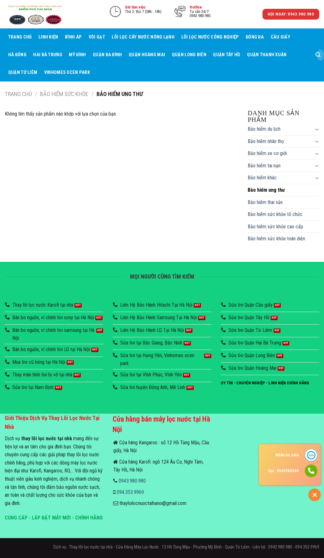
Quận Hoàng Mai (147, 54)
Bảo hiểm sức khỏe (64, 94)
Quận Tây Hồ (226, 54)
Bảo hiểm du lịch (264, 129)
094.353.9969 (130, 492)
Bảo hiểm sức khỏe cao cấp (275, 227)
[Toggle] (316, 129)
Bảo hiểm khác (262, 178)
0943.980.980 (132, 481)
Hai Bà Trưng (47, 54)
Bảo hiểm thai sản (265, 202)
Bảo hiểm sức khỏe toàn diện (276, 239)
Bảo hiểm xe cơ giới (267, 153)
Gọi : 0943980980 (283, 470)
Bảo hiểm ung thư (266, 190)
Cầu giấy (280, 37)
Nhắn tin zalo (287, 455)
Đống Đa (255, 37)
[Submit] (318, 55)
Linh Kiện (48, 37)
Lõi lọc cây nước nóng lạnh (143, 37)
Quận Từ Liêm (22, 72)
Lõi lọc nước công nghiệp (210, 37)
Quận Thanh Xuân (266, 54)
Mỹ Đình (77, 54)
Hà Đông (17, 54)
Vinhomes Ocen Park (67, 72)
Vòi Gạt (97, 37)
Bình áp (73, 37)
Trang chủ (20, 37)
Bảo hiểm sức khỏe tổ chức (275, 214)
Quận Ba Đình (107, 54)
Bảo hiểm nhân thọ (266, 141)
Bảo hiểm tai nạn (264, 166)
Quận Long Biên (189, 54)
